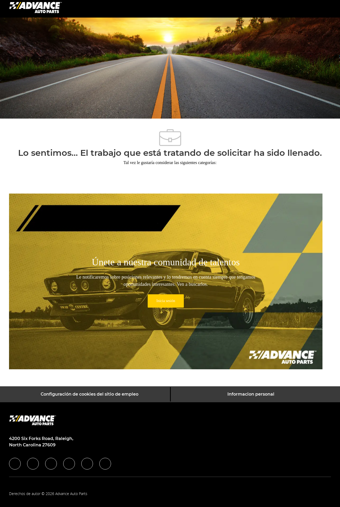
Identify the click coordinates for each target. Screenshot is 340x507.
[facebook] (15, 464)
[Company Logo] (35, 8)
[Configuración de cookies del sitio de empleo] (89, 394)
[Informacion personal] (250, 394)
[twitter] (51, 464)
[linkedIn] (33, 464)
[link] (166, 301)
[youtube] (87, 464)
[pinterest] (105, 464)
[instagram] (69, 464)
